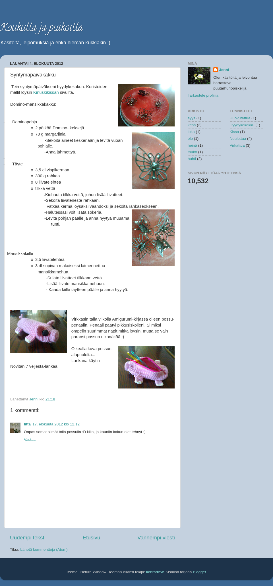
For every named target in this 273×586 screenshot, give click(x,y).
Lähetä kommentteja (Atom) (44, 549)
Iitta (27, 424)
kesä (192, 125)
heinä (192, 145)
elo (190, 138)
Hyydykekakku (242, 125)
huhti (192, 159)
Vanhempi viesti (156, 538)
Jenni (224, 70)
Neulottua (238, 138)
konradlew (155, 572)
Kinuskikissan (46, 92)
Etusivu (91, 538)
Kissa (234, 132)
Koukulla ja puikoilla (41, 28)
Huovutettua (240, 118)
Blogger (199, 572)
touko (192, 152)
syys (191, 118)
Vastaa (30, 439)
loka (191, 132)
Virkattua (237, 145)
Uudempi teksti (28, 538)
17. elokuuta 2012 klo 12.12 (56, 424)
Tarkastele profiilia (203, 95)
